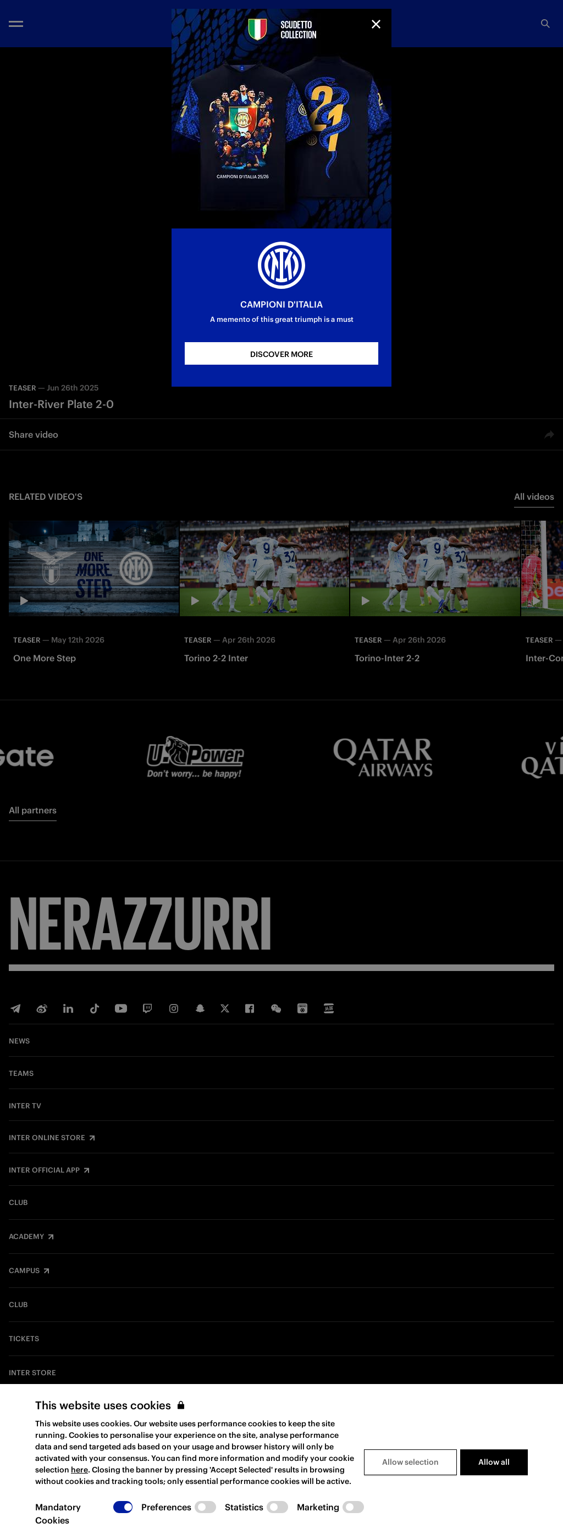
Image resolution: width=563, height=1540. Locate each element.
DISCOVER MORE (281, 354)
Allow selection (410, 1462)
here (79, 1470)
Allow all (494, 1462)
